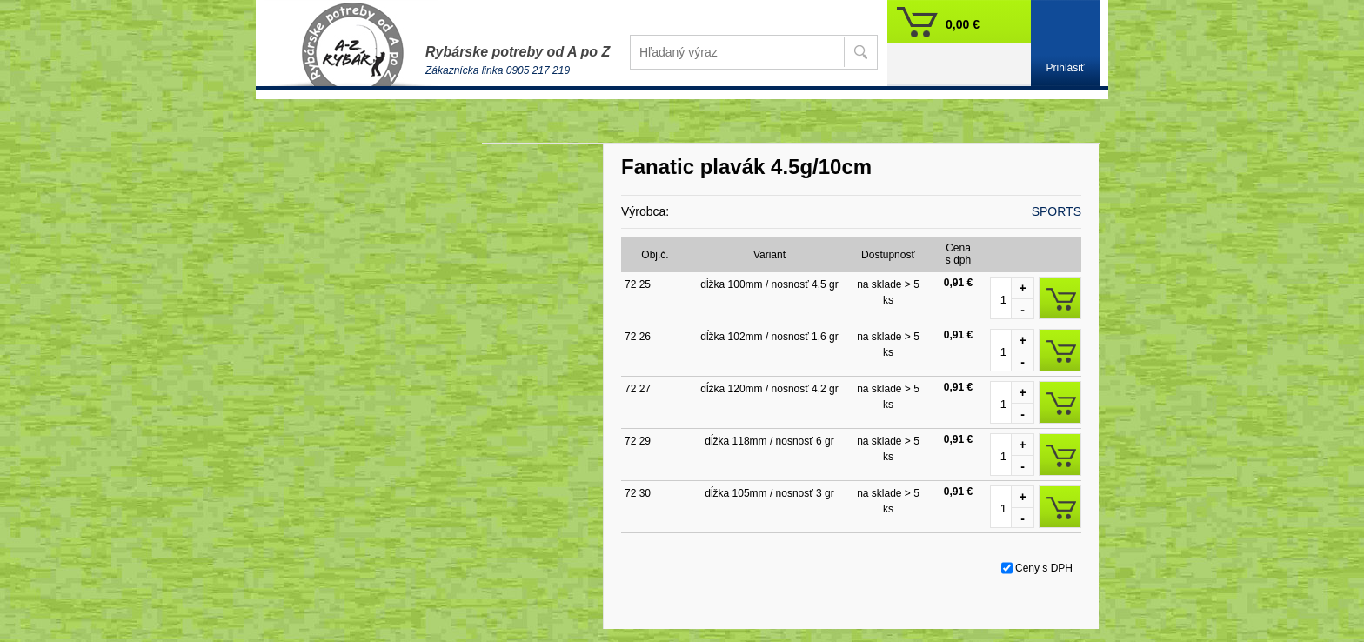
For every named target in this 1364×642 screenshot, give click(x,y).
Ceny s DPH (1044, 568)
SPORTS (1056, 211)
